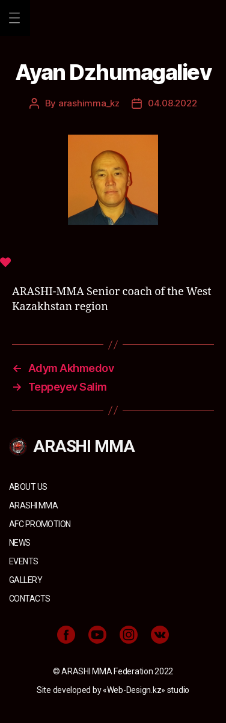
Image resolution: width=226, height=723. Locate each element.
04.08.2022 (172, 103)
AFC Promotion (39, 524)
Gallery (25, 580)
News (20, 543)
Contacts (29, 598)
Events (23, 561)
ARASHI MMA (33, 505)
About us (28, 487)
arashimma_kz (89, 103)
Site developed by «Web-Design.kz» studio (113, 690)
